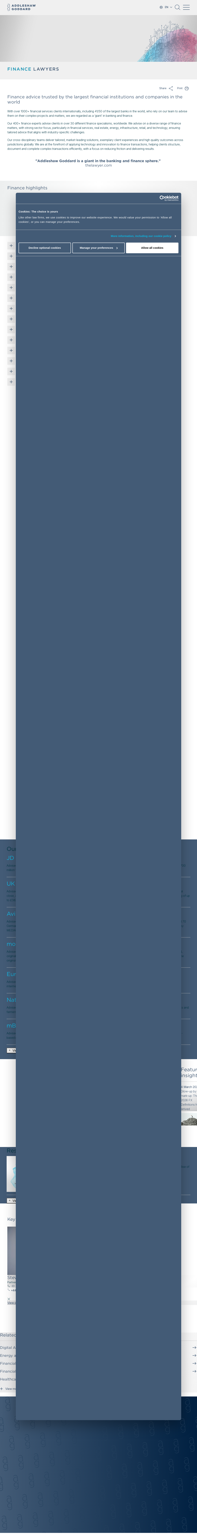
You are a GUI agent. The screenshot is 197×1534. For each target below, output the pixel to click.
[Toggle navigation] (186, 7)
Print (187, 88)
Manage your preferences (99, 247)
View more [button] (9, 1388)
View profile (15, 1303)
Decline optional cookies (45, 247)
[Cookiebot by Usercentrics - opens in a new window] (162, 198)
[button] (177, 8)
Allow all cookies (152, 247)
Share (171, 88)
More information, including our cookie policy (141, 236)
